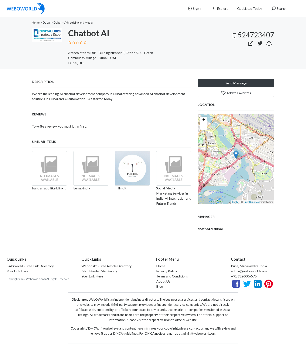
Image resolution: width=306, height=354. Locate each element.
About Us (163, 281)
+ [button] (203, 120)
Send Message (235, 83)
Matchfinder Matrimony (99, 271)
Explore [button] (219, 8)
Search (278, 8)
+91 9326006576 (244, 276)
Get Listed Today (249, 8)
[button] (269, 42)
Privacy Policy (166, 271)
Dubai (46, 22)
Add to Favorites (236, 92)
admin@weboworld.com (249, 271)
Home (36, 22)
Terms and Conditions (172, 276)
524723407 (252, 35)
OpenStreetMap (252, 202)
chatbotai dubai (210, 229)
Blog (159, 286)
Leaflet (235, 202)
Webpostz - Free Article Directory (106, 266)
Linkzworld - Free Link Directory (30, 266)
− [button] (203, 126)
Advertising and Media (78, 22)
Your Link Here (17, 271)
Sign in (194, 8)
